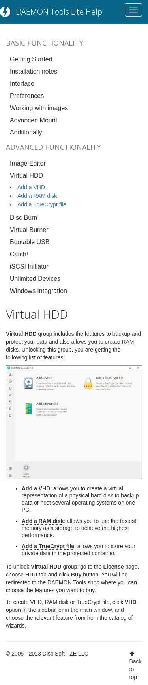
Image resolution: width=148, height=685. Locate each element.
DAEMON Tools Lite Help (59, 11)
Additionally (26, 132)
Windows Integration (38, 290)
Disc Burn (23, 217)
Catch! (19, 254)
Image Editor (28, 163)
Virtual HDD (26, 175)
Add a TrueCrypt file (41, 204)
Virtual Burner (29, 229)
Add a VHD (31, 187)
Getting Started (31, 59)
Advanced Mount (33, 120)
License (113, 566)
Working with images (39, 108)
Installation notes (33, 71)
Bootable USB (30, 242)
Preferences (27, 95)
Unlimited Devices (35, 278)
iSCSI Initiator (29, 266)
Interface (22, 83)
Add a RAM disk (37, 196)
